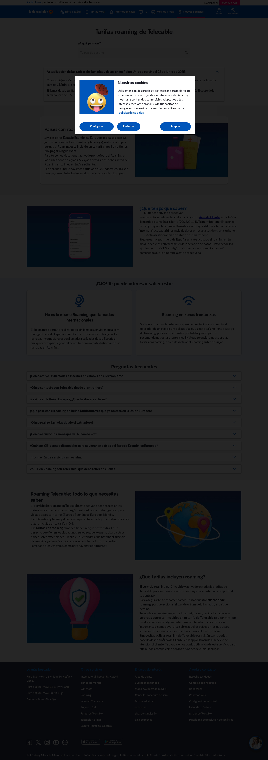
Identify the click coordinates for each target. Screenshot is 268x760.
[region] (135, 105)
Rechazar (128, 126)
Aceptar (175, 126)
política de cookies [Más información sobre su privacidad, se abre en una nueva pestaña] (131, 112)
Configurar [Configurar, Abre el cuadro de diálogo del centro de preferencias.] (96, 126)
